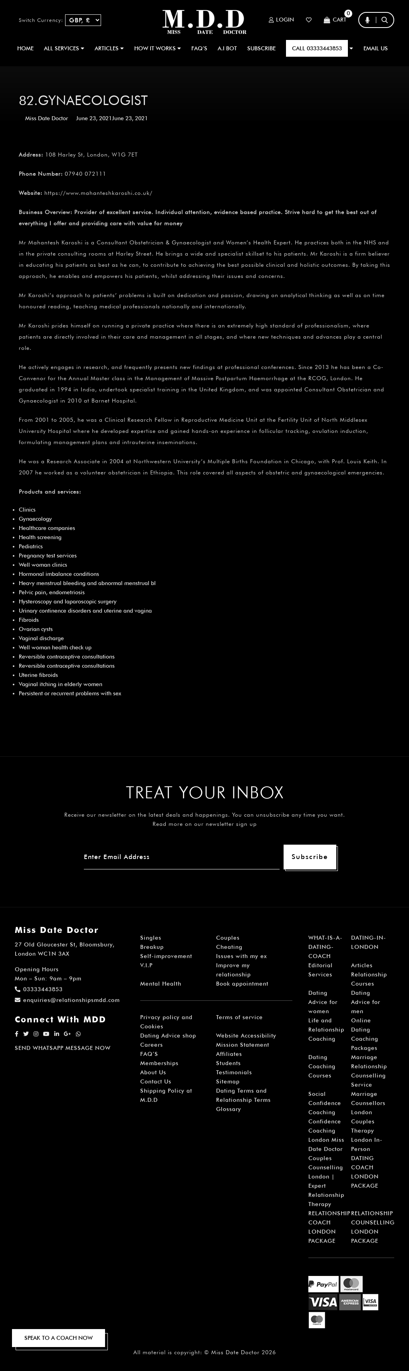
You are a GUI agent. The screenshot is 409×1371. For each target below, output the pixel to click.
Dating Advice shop (168, 1035)
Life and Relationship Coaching (326, 1029)
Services (320, 974)
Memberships (159, 1063)
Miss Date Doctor (46, 118)
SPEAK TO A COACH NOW (58, 1338)
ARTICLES (109, 48)
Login (281, 20)
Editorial (320, 965)
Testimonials (234, 1072)
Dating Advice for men (365, 1002)
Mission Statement (242, 1045)
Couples (228, 938)
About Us (153, 1072)
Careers (151, 1045)
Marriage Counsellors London (368, 1103)
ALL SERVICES (64, 48)
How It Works (157, 48)
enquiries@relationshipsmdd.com (67, 1000)
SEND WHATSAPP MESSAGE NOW (63, 1048)
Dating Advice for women (323, 1002)
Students (228, 1063)
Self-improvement (166, 956)
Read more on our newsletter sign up (205, 824)
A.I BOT (227, 48)
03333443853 (39, 989)
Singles (150, 938)
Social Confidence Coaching (324, 1103)
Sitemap (228, 1081)
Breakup (152, 947)
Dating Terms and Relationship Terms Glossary (243, 1099)
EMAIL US (375, 48)
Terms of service (239, 1017)
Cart (335, 20)
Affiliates (229, 1054)
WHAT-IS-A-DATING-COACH (325, 947)
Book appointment (242, 983)
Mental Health (160, 983)
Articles (362, 965)
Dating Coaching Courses (322, 1066)
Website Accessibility (246, 1035)
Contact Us (155, 1081)
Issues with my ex (241, 956)
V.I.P (146, 965)
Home (25, 48)
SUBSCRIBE (261, 48)
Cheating (229, 947)
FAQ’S (199, 48)
